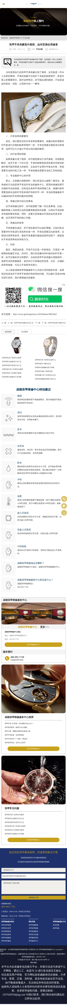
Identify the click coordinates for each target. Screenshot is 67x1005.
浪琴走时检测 (6, 925)
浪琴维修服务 (33, 925)
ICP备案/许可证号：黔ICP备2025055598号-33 (33, 960)
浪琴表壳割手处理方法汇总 (14, 822)
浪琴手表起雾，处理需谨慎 (14, 735)
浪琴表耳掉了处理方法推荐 (14, 815)
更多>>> (44, 627)
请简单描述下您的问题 (33, 887)
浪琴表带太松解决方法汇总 (14, 818)
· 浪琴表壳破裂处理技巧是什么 (45, 379)
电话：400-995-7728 (12, 639)
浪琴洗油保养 (6, 934)
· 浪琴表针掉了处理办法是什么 (45, 360)
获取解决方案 (34, 897)
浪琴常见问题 (33, 934)
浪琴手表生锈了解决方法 (57, 323)
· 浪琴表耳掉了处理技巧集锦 (11, 373)
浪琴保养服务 (33, 928)
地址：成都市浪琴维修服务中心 (16, 635)
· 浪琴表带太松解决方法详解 (11, 377)
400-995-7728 (22, 587)
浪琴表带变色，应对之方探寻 (15, 742)
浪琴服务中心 (33, 941)
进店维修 (56, 925)
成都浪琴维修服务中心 (26, 270)
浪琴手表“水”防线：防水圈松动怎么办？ (19, 723)
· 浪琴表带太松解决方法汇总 (11, 361)
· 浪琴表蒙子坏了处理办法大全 (45, 375)
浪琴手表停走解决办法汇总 (23, 323)
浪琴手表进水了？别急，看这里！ (17, 739)
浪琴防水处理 (6, 928)
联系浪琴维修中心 (33, 749)
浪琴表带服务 (6, 941)
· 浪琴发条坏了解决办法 (42, 363)
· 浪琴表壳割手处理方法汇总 (11, 365)
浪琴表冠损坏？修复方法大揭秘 (16, 727)
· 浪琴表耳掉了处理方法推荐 (11, 358)
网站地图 (33, 962)
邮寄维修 (56, 928)
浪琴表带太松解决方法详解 (14, 834)
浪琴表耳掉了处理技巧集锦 (14, 830)
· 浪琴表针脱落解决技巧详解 (44, 367)
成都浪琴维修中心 (15, 38)
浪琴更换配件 (33, 931)
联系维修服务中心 (33, 644)
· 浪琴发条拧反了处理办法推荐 (12, 369)
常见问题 (26, 38)
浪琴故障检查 (6, 931)
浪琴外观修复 (6, 938)
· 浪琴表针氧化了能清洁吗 (43, 371)
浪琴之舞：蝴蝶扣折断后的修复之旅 (17, 731)
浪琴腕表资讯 (33, 938)
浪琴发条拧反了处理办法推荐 (15, 826)
